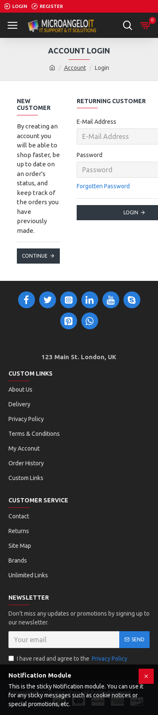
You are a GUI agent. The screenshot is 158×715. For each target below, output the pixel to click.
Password (89, 155)
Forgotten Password (103, 186)
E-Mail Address (96, 121)
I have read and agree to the (68, 658)
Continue (35, 256)
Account (75, 67)
